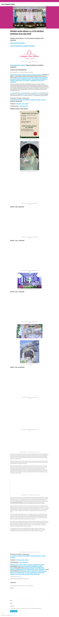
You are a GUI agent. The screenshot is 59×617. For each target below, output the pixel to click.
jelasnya (16, 94)
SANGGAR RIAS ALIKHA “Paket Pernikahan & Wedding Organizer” (26, 74)
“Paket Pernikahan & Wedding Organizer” (22, 46)
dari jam (32, 95)
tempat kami (37, 94)
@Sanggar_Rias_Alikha (22, 103)
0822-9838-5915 (24, 106)
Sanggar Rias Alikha (17, 576)
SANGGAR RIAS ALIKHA (17, 43)
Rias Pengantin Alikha (10, 4)
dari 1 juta (31, 92)
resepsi (38, 92)
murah (25, 578)
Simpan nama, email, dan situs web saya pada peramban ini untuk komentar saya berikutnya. (26, 608)
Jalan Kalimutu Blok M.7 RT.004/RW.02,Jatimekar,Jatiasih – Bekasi (27, 99)
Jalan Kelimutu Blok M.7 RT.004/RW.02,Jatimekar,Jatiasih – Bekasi (27, 556)
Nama (11, 600)
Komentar (12, 587)
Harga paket (12, 92)
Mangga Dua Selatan (20, 578)
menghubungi (25, 94)
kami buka (22, 95)
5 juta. (47, 92)
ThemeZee (12, 615)
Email (11, 603)
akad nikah (15, 578)
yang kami (21, 92)
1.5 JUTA (11, 578)
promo (28, 578)
